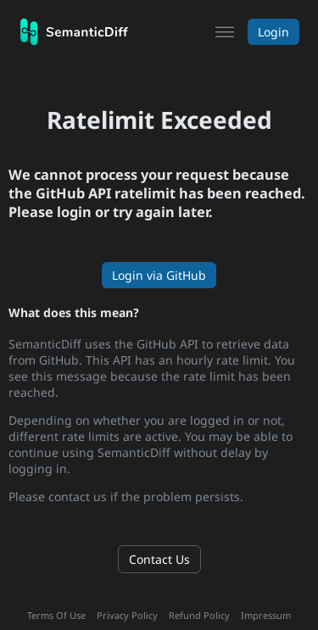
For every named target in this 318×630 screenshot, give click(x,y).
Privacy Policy (127, 615)
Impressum (266, 615)
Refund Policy (199, 615)
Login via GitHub (159, 275)
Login (273, 32)
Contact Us (159, 559)
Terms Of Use (56, 615)
